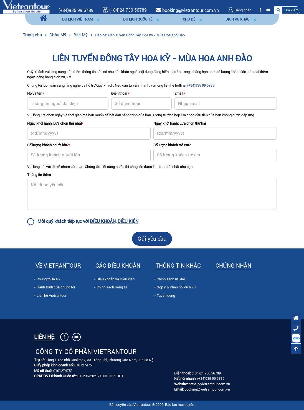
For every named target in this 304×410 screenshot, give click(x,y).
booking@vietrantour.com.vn (190, 10)
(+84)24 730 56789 (206, 373)
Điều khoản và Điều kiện (116, 279)
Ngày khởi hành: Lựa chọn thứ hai (179, 123)
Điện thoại (120, 93)
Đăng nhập (239, 10)
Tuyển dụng (166, 295)
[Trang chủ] (43, 18)
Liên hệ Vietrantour (52, 295)
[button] (287, 10)
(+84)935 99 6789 (76, 10)
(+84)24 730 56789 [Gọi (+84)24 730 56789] (125, 10)
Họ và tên (36, 93)
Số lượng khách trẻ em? (172, 145)
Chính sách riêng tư (112, 287)
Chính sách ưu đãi (171, 279)
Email (180, 93)
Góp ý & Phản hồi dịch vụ (176, 287)
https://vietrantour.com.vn (209, 384)
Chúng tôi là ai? (48, 279)
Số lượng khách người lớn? (48, 145)
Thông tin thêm (39, 175)
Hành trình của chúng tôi (56, 287)
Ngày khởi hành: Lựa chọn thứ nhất (55, 123)
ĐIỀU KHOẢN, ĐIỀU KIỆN (114, 221)
